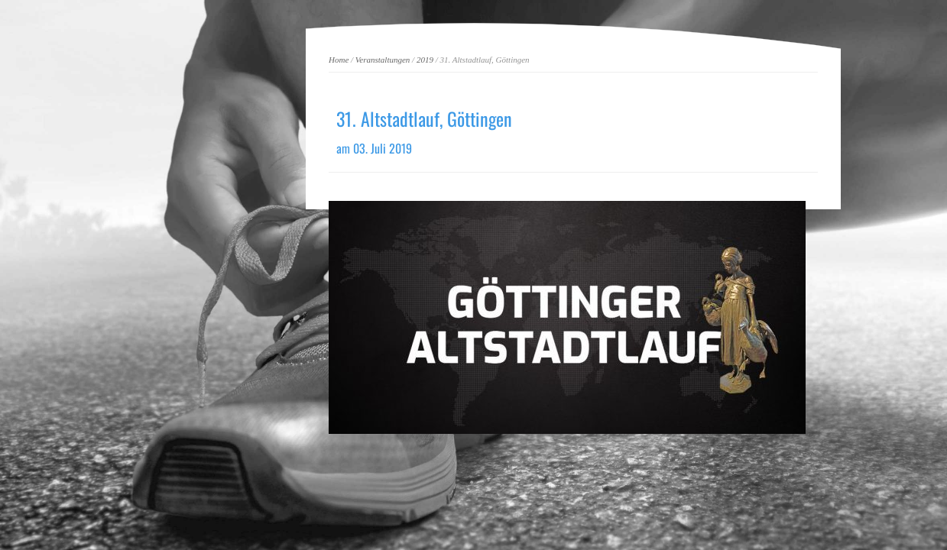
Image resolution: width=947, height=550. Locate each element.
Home (339, 59)
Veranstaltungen (382, 59)
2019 (425, 59)
